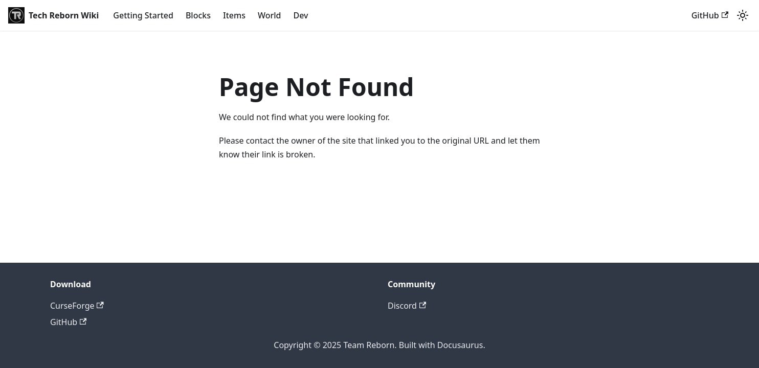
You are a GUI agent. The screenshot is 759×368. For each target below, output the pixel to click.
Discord (407, 305)
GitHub (709, 15)
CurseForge (77, 305)
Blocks (198, 15)
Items (234, 15)
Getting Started (143, 15)
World (269, 15)
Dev (300, 15)
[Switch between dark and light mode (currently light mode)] (742, 15)
